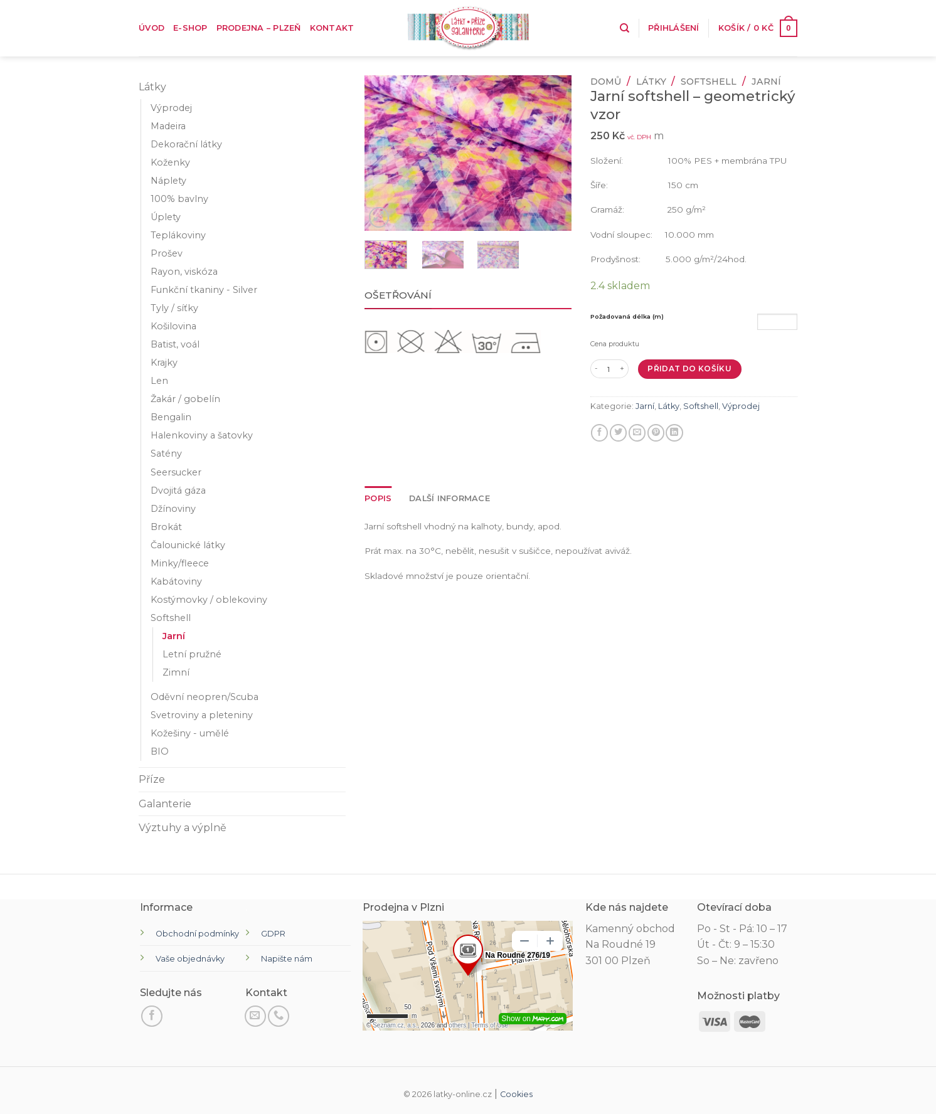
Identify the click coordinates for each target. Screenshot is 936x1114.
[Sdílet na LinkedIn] (674, 433)
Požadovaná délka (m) (627, 316)
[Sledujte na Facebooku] (151, 1016)
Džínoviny (173, 508)
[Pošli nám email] (255, 1016)
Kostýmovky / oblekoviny (209, 599)
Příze (152, 779)
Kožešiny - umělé (190, 733)
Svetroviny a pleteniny (202, 715)
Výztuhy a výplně (182, 828)
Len (159, 380)
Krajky (164, 362)
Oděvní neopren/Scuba (204, 697)
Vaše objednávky (190, 958)
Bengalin (171, 417)
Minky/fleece (180, 563)
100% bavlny (179, 198)
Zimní (175, 672)
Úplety (166, 217)
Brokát (166, 527)
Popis (377, 498)
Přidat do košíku (689, 368)
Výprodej (171, 108)
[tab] (377, 498)
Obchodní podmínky (197, 933)
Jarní (173, 636)
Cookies (516, 1094)
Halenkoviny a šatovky (202, 435)
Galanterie (165, 804)
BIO (160, 751)
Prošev (167, 253)
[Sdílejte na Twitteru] (618, 433)
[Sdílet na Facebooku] (599, 433)
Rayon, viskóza (184, 271)
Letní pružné (191, 654)
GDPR (273, 933)
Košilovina (173, 326)
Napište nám (286, 958)
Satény (166, 453)
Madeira (168, 126)
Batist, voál (175, 344)
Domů (605, 81)
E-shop (190, 28)
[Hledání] (624, 28)
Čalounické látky (188, 545)
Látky (152, 87)
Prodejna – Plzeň (258, 28)
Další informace (449, 498)
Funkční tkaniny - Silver (204, 289)
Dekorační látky (186, 144)
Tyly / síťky (174, 308)
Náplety (168, 180)
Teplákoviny (178, 235)
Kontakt (332, 28)
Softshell (171, 617)
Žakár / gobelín (185, 399)
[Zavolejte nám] (278, 1016)
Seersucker (176, 472)
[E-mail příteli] (637, 433)
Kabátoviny (176, 581)
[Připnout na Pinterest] (655, 433)
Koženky (170, 162)
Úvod (151, 28)
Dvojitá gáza (178, 490)
